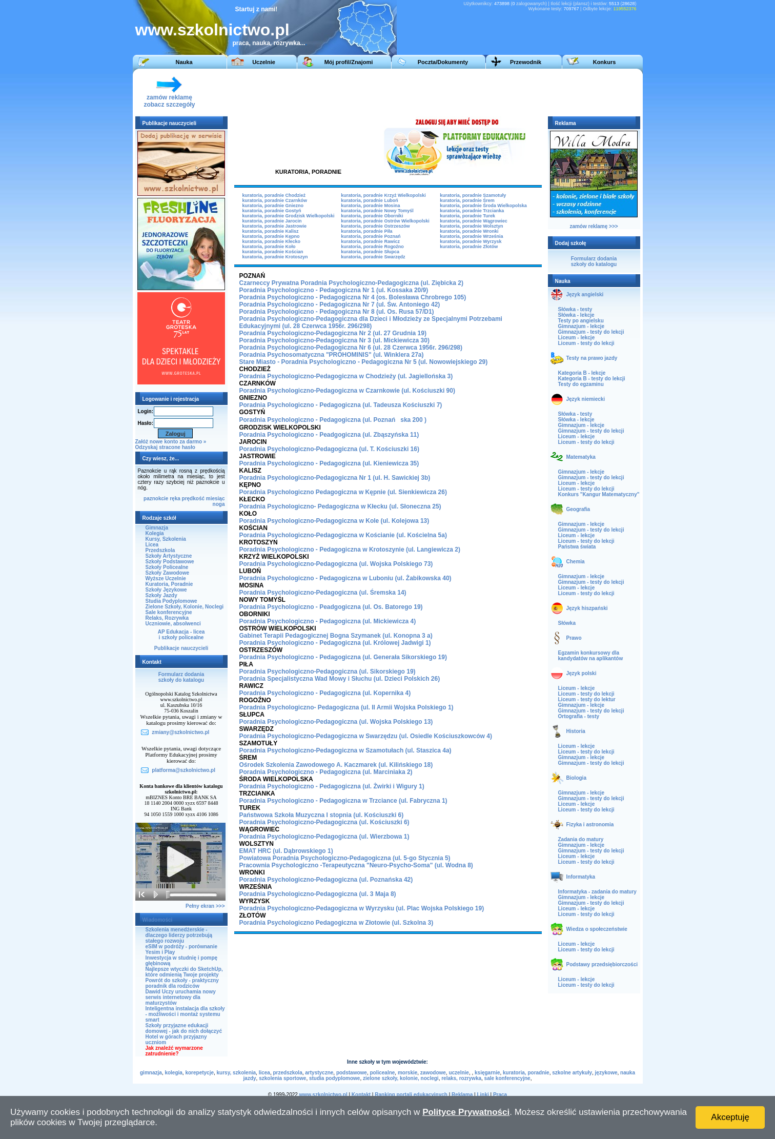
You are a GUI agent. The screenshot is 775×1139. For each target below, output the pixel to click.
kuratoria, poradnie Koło (269, 246)
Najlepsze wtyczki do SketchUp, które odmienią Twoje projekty (184, 972)
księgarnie (487, 1072)
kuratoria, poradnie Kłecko (271, 241)
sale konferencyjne (507, 1078)
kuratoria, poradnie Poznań (370, 236)
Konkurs (604, 62)
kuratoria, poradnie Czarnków (275, 200)
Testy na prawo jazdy (592, 358)
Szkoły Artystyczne (169, 556)
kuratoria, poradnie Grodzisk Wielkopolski (288, 215)
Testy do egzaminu (581, 384)
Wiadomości (157, 920)
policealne (382, 1072)
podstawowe (351, 1072)
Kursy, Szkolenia (166, 539)
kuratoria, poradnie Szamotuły (473, 195)
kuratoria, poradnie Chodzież (274, 195)
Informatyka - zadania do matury (597, 891)
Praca (500, 1094)
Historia (575, 731)
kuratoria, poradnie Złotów (469, 246)
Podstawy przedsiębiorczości (602, 964)
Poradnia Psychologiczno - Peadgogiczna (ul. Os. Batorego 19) (331, 607)
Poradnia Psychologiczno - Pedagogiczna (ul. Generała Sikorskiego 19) (343, 657)
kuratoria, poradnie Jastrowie (274, 226)
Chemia (575, 561)
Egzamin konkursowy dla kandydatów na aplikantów (590, 655)
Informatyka (581, 877)
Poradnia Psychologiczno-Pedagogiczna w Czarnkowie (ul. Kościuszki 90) (347, 390)
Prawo (574, 638)
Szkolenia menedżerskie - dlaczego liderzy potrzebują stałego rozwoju (179, 935)
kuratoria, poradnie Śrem (467, 200)
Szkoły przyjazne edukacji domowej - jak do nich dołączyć (184, 1028)
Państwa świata (577, 547)
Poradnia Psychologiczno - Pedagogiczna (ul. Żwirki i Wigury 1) (331, 786)
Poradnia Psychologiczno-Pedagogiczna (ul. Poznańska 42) (326, 879)
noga (219, 504)
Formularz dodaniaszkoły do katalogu (181, 677)
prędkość (193, 498)
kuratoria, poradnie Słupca (370, 251)
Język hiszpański (587, 608)
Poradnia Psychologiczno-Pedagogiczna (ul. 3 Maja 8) (317, 894)
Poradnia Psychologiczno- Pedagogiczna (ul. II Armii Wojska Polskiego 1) (346, 707)
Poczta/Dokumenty (443, 62)
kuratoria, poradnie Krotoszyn (275, 256)
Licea (152, 544)
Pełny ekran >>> (205, 906)
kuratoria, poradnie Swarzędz (373, 256)
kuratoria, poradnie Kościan (272, 251)
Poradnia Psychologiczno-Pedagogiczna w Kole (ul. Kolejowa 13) (334, 520)
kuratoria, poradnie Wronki (469, 231)
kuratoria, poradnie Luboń (369, 200)
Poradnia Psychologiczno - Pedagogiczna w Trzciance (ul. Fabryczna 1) (343, 800)
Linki (482, 1094)
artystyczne (319, 1072)
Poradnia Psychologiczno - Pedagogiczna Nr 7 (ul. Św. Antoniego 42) (339, 304)
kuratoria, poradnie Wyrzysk (470, 241)
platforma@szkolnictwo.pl (183, 770)
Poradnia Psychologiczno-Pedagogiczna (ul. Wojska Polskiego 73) (336, 563)
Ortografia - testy (579, 716)
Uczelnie (263, 62)
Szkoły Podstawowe (170, 561)
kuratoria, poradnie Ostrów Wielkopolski (385, 220)
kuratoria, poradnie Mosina (370, 205)
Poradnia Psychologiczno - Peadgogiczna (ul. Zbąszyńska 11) (329, 434)
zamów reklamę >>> (593, 226)
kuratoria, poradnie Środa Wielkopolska (483, 205)
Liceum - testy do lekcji (586, 343)
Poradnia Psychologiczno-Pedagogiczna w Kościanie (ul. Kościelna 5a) (343, 535)
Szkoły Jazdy (161, 595)
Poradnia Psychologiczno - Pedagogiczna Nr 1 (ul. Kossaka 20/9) (334, 290)
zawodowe (433, 1072)
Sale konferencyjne (169, 612)
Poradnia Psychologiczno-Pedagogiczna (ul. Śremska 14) (322, 592)
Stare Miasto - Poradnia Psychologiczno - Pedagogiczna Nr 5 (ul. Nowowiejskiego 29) (363, 361)
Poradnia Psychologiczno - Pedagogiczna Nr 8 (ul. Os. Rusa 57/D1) (336, 311)
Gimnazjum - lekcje (581, 326)
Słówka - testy (575, 309)
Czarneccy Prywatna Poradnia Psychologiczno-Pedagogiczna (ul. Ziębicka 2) (351, 283)
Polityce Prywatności (465, 1112)
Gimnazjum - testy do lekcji (591, 332)
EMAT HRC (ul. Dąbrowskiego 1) (286, 851)
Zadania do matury (581, 839)
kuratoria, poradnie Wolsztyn (471, 226)
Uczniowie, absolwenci (173, 623)
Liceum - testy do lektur (587, 699)
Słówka (567, 623)
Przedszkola (160, 550)
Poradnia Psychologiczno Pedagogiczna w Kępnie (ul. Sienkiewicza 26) (343, 492)
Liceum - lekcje (576, 337)
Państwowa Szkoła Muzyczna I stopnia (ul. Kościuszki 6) (321, 815)
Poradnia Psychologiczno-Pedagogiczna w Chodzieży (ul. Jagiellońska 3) (346, 376)
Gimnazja (157, 528)
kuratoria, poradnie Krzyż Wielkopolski (383, 195)
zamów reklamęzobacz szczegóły (169, 98)
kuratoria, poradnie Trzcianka (472, 210)
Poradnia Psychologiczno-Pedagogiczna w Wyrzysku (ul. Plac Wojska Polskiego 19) (361, 908)
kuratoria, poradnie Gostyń (271, 210)
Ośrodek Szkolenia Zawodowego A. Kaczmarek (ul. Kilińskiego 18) (336, 764)
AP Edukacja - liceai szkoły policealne (181, 634)
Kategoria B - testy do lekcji (591, 378)
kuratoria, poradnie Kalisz (270, 231)
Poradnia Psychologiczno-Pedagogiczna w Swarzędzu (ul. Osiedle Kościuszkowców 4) (365, 736)
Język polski (581, 673)
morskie (407, 1072)
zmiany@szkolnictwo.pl (180, 732)
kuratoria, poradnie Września (471, 236)
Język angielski (585, 294)
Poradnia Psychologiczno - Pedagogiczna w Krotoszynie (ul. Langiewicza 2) (349, 549)
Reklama (462, 1094)
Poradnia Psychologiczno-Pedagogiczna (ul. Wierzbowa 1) (324, 836)
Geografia (578, 509)
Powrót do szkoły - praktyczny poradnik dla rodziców (182, 983)
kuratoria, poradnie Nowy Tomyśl (377, 210)
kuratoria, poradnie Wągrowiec (473, 220)
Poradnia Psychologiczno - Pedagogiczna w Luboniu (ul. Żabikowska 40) (345, 578)
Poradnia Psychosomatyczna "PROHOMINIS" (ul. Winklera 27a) (331, 354)
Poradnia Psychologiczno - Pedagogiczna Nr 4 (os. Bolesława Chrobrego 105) (352, 297)
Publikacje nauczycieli (181, 648)
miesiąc (215, 498)
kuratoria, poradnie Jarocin (272, 220)
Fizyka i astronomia (590, 824)
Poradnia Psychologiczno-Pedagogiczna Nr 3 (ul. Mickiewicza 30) (334, 340)
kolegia (173, 1072)
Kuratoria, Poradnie (169, 584)
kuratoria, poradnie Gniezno (273, 205)
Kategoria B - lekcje (582, 373)
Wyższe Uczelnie (166, 578)
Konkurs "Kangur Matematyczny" (599, 494)
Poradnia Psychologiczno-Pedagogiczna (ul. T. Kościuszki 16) (329, 449)
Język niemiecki (585, 399)
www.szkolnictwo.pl (212, 30)
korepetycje (199, 1072)
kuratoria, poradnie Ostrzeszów (375, 226)
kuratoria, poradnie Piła (366, 231)
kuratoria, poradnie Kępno (271, 236)
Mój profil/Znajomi (348, 62)
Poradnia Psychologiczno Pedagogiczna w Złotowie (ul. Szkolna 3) (336, 922)
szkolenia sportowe (282, 1078)
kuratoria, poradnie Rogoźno (372, 246)
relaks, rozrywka (461, 1078)
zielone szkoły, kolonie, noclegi (401, 1078)
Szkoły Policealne (167, 567)
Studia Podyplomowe (171, 601)
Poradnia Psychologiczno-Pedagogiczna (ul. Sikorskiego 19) (327, 671)
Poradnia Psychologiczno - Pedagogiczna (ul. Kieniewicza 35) (329, 463)
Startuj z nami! (256, 9)
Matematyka (581, 457)
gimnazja (151, 1072)
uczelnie (458, 1072)
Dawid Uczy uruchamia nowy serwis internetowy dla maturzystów (181, 997)
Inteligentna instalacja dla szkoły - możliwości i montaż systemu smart (185, 1014)
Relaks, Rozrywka (167, 618)
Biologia (576, 778)
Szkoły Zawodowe (168, 573)
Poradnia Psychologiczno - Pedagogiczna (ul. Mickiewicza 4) (327, 621)
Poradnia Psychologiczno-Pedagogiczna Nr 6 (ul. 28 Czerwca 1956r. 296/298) (351, 347)
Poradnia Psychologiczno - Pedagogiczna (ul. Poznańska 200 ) (332, 419)
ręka (175, 498)
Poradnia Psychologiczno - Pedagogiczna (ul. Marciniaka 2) (326, 772)
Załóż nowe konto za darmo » (171, 441)
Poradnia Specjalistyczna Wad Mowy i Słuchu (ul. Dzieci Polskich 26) (339, 678)
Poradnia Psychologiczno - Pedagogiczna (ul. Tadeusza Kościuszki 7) (340, 405)
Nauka (183, 62)
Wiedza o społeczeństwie (596, 929)
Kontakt (361, 1094)
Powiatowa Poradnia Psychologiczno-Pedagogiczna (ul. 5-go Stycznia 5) (345, 858)
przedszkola (287, 1072)
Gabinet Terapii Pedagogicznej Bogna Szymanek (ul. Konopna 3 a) (336, 635)
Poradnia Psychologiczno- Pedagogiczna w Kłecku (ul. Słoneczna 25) (340, 506)
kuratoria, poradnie (526, 1072)
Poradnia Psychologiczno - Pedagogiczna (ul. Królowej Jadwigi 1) (335, 642)
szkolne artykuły (572, 1072)
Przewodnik (525, 62)
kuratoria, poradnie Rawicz (370, 241)
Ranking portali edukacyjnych (411, 1094)
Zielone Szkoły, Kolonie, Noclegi (185, 606)
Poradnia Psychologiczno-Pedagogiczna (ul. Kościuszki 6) (324, 822)
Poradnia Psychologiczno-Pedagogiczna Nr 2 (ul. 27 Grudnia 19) (332, 333)
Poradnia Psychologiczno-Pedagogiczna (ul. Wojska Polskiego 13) (336, 721)
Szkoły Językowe (166, 590)
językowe (606, 1072)
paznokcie (156, 498)
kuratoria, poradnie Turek (467, 215)
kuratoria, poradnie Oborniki (372, 215)
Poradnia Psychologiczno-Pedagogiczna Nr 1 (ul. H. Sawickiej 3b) (335, 477)
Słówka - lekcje (576, 315)
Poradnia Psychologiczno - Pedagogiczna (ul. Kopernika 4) (325, 693)
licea (264, 1072)
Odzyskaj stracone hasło (165, 447)
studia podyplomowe (334, 1078)
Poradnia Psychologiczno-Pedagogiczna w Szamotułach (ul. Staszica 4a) (345, 750)
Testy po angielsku (581, 320)
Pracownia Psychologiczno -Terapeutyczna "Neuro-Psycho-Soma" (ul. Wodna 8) (356, 865)
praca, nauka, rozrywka (266, 43)
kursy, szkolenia (236, 1072)
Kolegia (155, 533)
